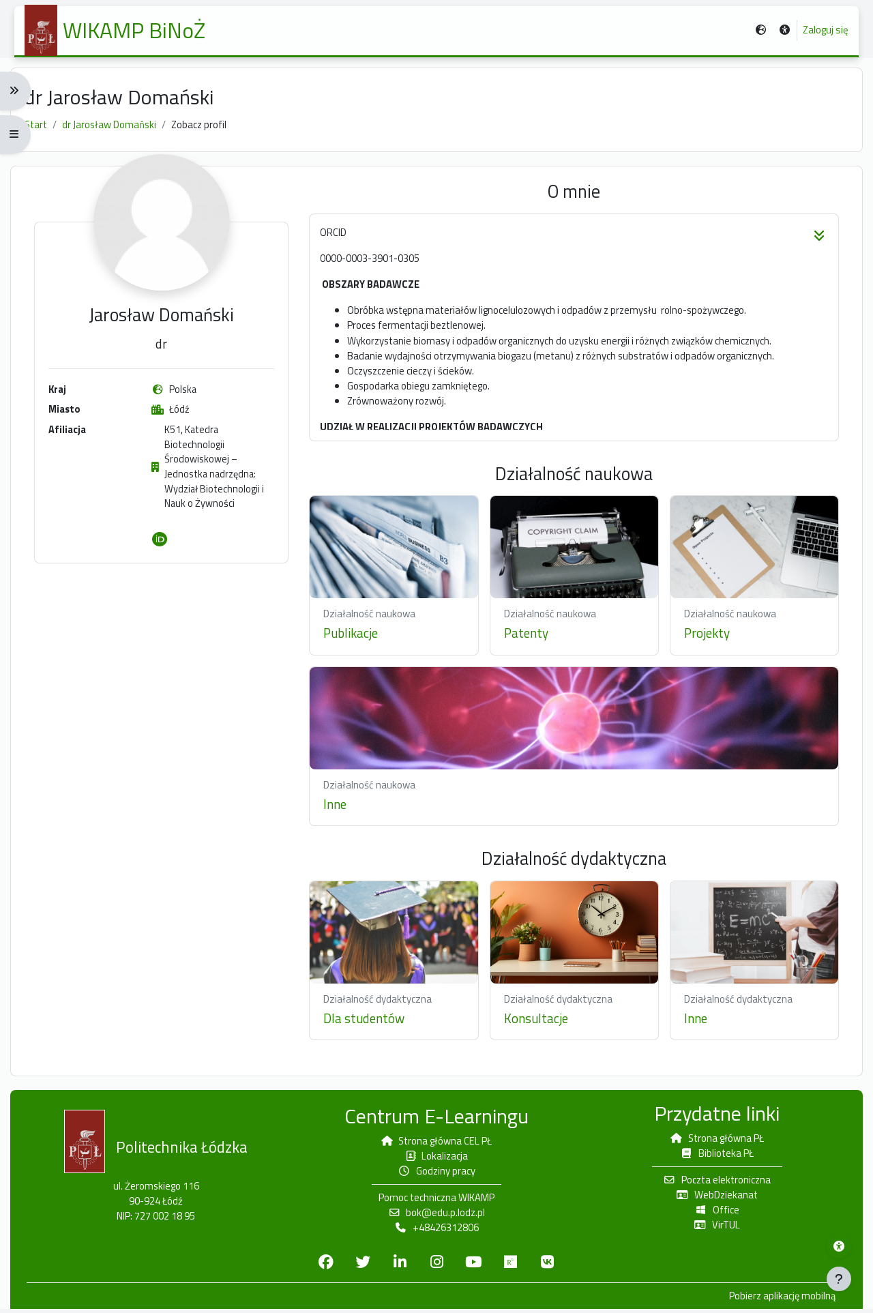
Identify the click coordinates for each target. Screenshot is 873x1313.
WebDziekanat (712, 1197)
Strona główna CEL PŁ (436, 1143)
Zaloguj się (822, 31)
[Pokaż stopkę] (839, 1279)
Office (712, 1213)
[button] (781, 31)
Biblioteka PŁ (712, 1155)
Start (43, 128)
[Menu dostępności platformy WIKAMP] (839, 1246)
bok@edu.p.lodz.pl (436, 1216)
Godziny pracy (437, 1173)
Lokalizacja (436, 1158)
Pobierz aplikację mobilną (774, 1300)
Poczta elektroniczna (712, 1182)
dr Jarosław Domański (118, 128)
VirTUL (712, 1228)
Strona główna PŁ (712, 1140)
